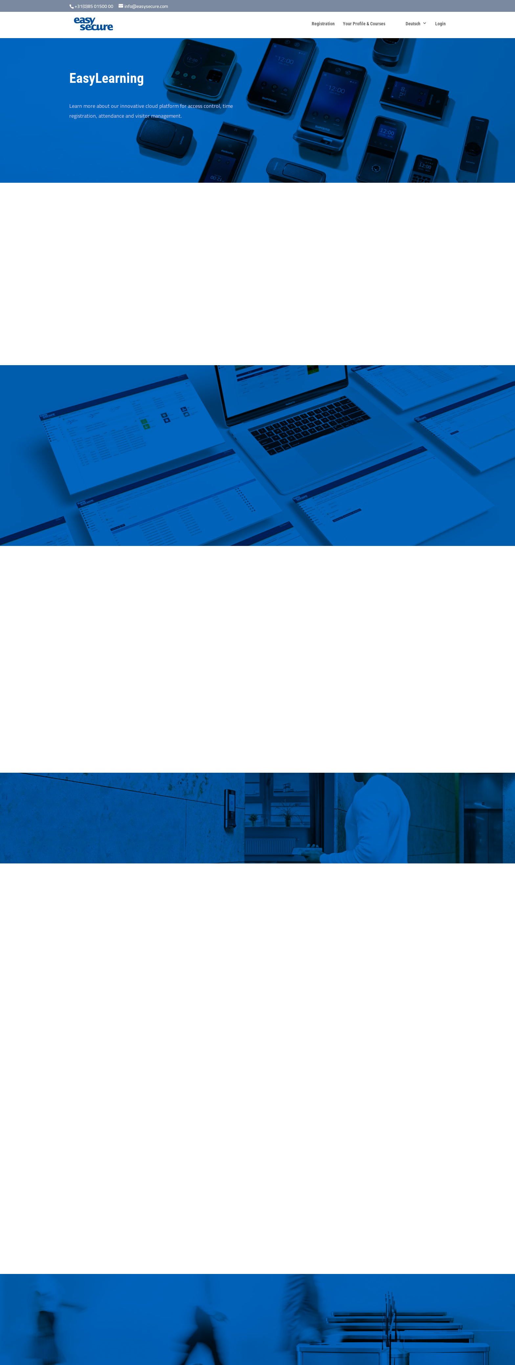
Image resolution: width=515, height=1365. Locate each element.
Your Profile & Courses (364, 23)
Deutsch (413, 23)
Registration (323, 23)
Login (440, 23)
